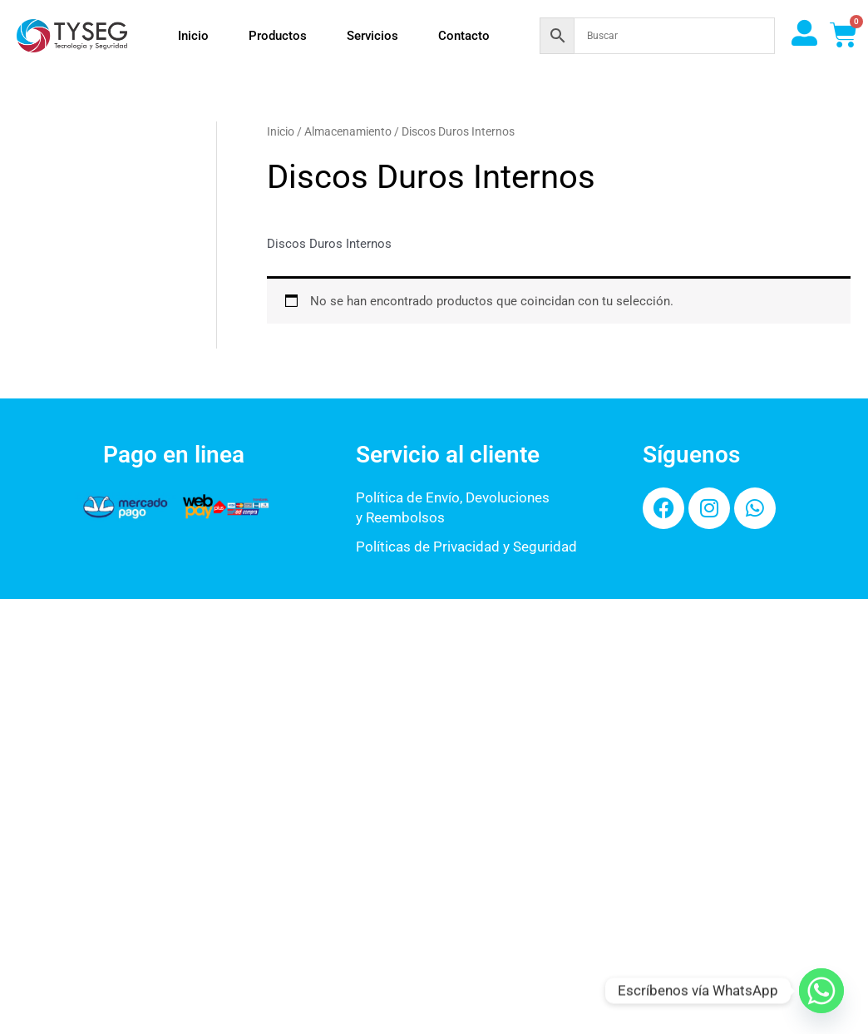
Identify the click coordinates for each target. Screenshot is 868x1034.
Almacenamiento (348, 131)
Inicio (193, 35)
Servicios (372, 35)
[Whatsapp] (821, 990)
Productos (278, 35)
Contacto (464, 35)
